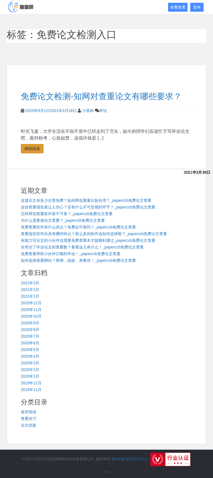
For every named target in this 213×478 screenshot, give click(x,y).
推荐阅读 (28, 412)
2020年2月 (30, 369)
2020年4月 (30, 356)
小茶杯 (88, 110)
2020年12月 (31, 303)
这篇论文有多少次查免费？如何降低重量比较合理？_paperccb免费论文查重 (86, 200)
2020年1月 (30, 376)
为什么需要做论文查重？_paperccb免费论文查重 (63, 220)
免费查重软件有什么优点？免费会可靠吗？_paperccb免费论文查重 (78, 227)
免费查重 (178, 7)
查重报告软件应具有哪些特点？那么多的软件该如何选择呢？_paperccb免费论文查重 (94, 233)
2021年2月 (30, 289)
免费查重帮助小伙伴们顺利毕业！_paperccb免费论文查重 (70, 254)
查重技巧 (28, 418)
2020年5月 (30, 349)
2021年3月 (30, 283)
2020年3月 (30, 363)
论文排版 (28, 425)
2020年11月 (31, 309)
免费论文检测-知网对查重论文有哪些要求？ (101, 96)
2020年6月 (30, 343)
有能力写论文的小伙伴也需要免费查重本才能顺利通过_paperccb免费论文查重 (88, 240)
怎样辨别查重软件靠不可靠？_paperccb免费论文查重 (67, 213)
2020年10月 (31, 316)
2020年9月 (30, 323)
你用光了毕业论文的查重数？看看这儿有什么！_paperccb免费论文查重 (82, 247)
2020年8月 (30, 329)
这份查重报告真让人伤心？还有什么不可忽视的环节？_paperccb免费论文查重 (88, 207)
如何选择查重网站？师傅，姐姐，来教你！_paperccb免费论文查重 (78, 260)
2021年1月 (30, 296)
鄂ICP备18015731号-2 (129, 459)
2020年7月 (30, 336)
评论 (103, 110)
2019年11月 (31, 389)
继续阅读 (32, 148)
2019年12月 (31, 383)
